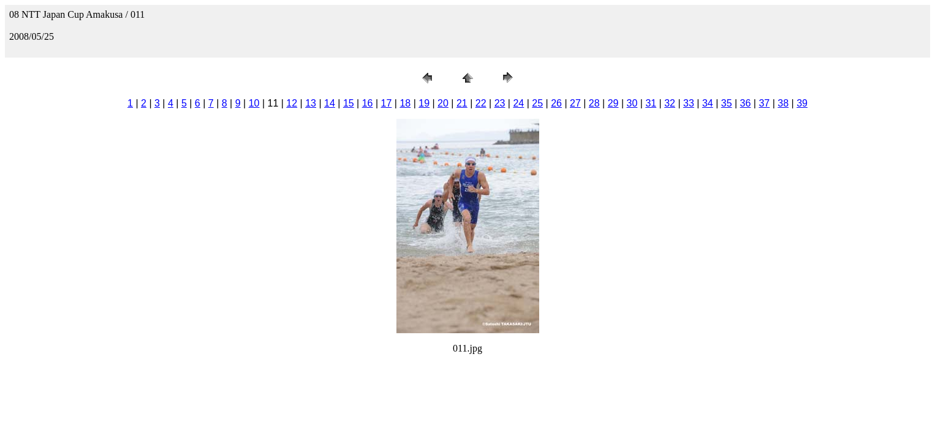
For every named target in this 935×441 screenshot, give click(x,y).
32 (669, 103)
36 (745, 103)
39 (802, 103)
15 (348, 103)
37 (764, 103)
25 (537, 103)
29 (613, 103)
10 (254, 103)
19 (424, 103)
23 (499, 103)
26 (556, 103)
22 (480, 103)
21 (462, 103)
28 (594, 103)
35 (726, 103)
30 (632, 103)
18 (405, 103)
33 (688, 103)
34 (707, 103)
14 (329, 103)
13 (310, 103)
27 (575, 103)
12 (291, 103)
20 (443, 103)
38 (783, 103)
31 (650, 103)
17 (386, 103)
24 (518, 103)
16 (367, 103)
